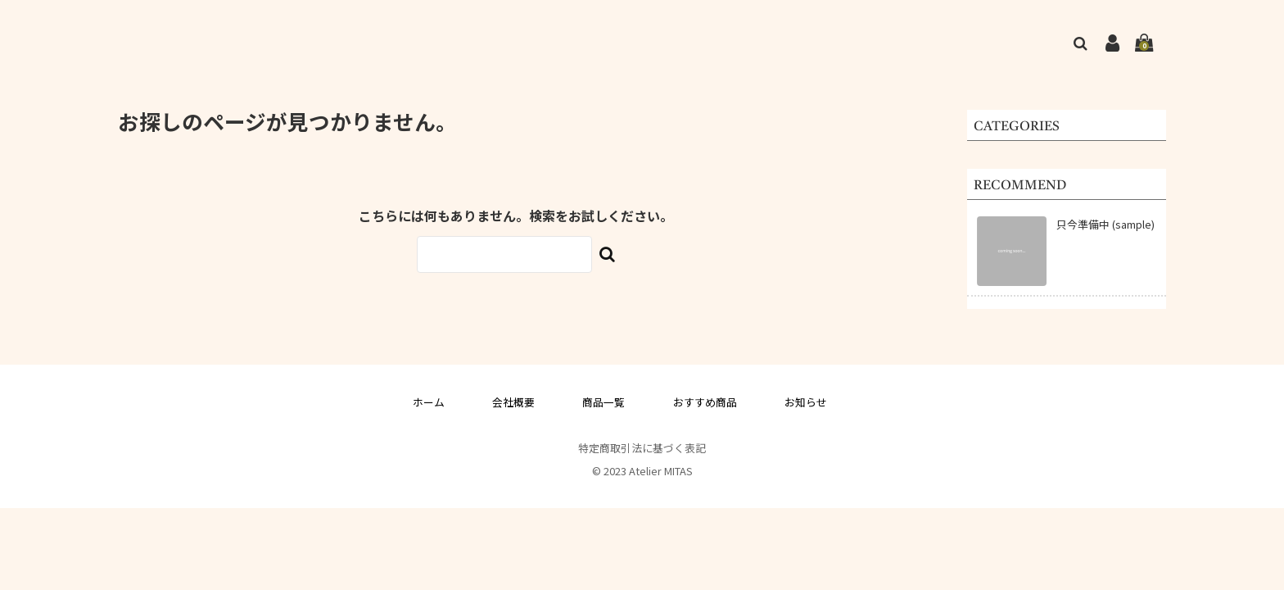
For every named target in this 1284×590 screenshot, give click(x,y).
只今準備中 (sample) (1105, 224)
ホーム (429, 402)
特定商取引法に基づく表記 (642, 448)
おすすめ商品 (705, 402)
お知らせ (805, 402)
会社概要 (513, 402)
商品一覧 (603, 402)
